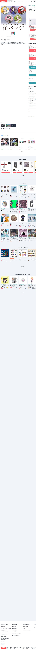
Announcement (25, 626)
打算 (27, 170)
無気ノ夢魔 (17, 170)
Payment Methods (14, 630)
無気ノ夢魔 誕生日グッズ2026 (5, 147)
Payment (31, 111)
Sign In (15, 1)
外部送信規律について (28, 648)
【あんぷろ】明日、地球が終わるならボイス (13, 147)
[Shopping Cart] (31, 1)
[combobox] (8, 1)
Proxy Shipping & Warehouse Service (5, 632)
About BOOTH (20, 1)
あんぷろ (7, 135)
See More (22, 176)
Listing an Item (3, 626)
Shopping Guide (14, 628)
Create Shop (27, 1)
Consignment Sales (3, 636)
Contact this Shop (31, 116)
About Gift (31, 88)
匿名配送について (3, 630)
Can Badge (33, 5)
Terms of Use (11, 648)
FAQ (24, 628)
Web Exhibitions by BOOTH (16, 635)
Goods (29, 5)
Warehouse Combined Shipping (16, 633)
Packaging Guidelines (4, 634)
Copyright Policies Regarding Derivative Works (5, 639)
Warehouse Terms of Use (16, 648)
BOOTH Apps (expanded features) (6, 628)
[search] (9, 1)
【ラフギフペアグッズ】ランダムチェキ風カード (31, 147)
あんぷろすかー (6, 170)
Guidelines (20, 647)
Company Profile (7, 648)
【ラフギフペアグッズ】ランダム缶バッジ (22, 147)
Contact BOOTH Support (26, 630)
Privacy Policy (23, 648)
